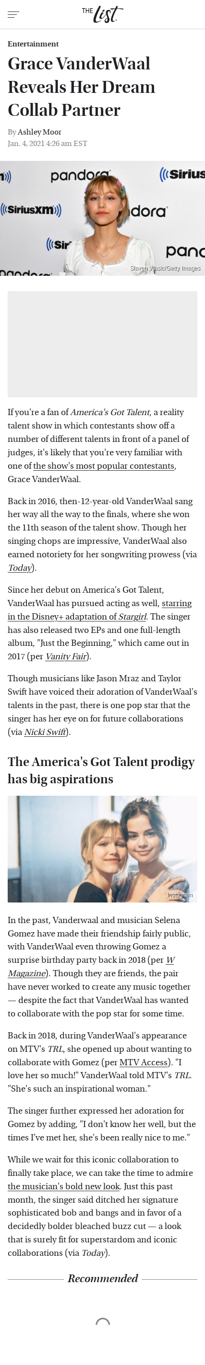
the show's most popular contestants (103, 466)
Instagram (180, 895)
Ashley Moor (39, 131)
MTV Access (144, 1063)
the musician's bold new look (64, 1187)
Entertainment (33, 44)
